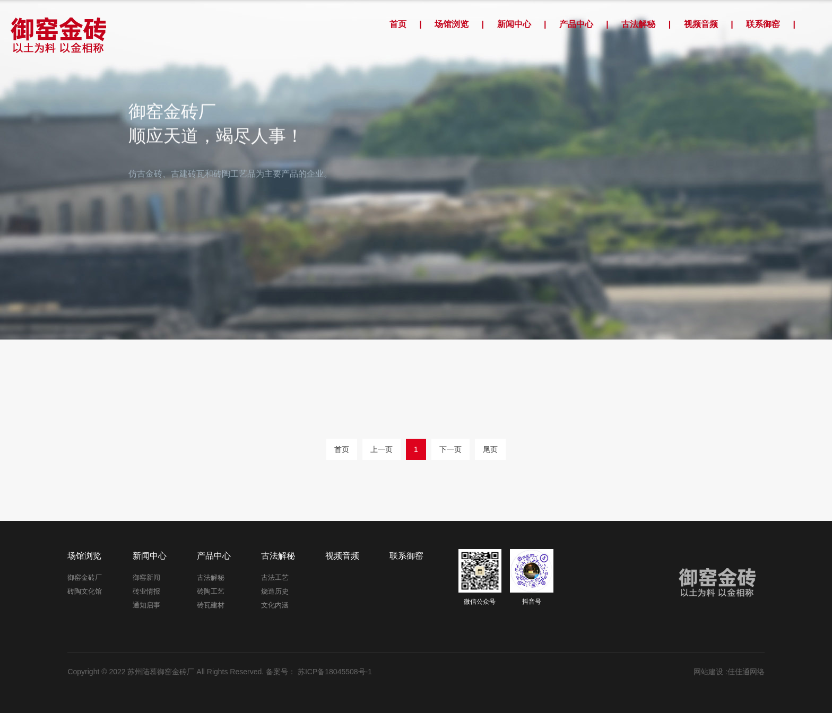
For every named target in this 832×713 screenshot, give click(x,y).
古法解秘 (638, 24)
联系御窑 (763, 24)
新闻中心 (514, 24)
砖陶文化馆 (84, 591)
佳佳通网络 (746, 671)
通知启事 (146, 605)
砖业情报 (146, 591)
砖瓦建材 (210, 605)
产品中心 (576, 24)
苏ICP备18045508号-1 (334, 671)
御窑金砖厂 (84, 577)
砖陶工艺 (210, 591)
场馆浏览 (452, 24)
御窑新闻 (146, 577)
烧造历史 (275, 591)
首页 (397, 24)
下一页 (450, 449)
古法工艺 (275, 577)
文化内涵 (275, 605)
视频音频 (701, 24)
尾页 (490, 449)
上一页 (381, 449)
